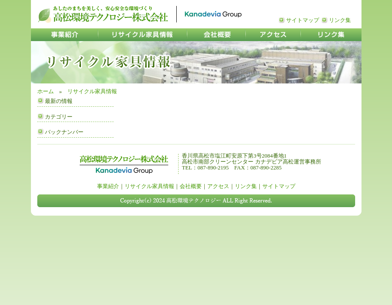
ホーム (45, 91)
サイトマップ (302, 20)
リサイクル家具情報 (92, 91)
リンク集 (340, 20)
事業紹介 (108, 186)
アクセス (218, 186)
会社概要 (191, 186)
